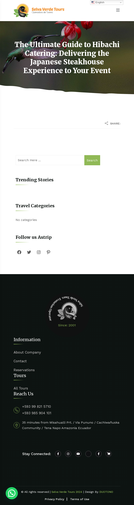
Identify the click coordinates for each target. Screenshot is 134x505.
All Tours (21, 388)
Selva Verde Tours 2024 (66, 491)
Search (92, 160)
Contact (20, 361)
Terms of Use (79, 499)
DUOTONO (106, 491)
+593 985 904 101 (36, 413)
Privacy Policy (54, 499)
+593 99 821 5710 (36, 406)
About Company (27, 352)
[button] (12, 493)
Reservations (24, 370)
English (97, 2)
